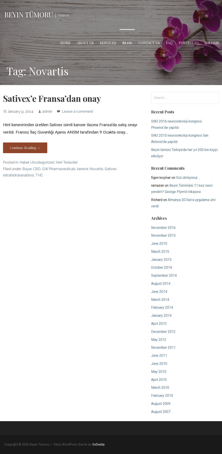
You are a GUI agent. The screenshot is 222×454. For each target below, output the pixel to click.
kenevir (82, 169)
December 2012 (163, 332)
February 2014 (162, 307)
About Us (85, 42)
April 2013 (159, 324)
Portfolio (188, 42)
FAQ (169, 42)
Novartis (96, 169)
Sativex (110, 169)
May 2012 (158, 340)
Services (108, 42)
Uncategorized (42, 162)
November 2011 (163, 347)
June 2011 (159, 355)
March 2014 (160, 300)
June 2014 (159, 292)
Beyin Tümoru (28, 14)
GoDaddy (98, 444)
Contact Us (149, 42)
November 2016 (163, 228)
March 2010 (160, 387)
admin (47, 111)
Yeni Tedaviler (67, 162)
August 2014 (160, 283)
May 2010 (158, 372)
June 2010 (159, 364)
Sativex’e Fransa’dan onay (52, 98)
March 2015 (160, 252)
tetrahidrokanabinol (18, 175)
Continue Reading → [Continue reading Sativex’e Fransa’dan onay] (25, 148)
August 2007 (160, 412)
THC (39, 175)
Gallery (211, 42)
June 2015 (159, 243)
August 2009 (160, 404)
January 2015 (161, 260)
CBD (37, 169)
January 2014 (161, 315)
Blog (127, 42)
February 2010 (162, 396)
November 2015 (163, 235)
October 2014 (161, 267)
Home (65, 42)
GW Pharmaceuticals (59, 169)
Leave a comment (77, 111)
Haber (24, 162)
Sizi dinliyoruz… (188, 178)
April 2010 (159, 380)
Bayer (26, 169)
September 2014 (164, 275)
